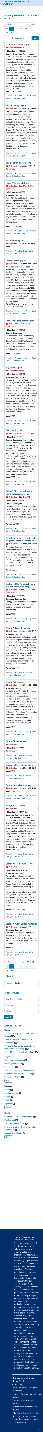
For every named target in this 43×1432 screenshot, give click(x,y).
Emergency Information (23, 1400)
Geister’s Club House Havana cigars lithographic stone (19, 492)
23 (28, 24)
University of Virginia (14, 1077)
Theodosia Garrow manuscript (20, 320)
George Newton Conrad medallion (21, 923)
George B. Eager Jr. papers (18, 628)
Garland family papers (16, 105)
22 (23, 24)
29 (26, 29)
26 (11, 29)
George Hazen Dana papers (18, 785)
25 (7, 29)
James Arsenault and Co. (16, 1123)
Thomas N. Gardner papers (18, 44)
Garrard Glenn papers (16, 240)
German (8, 1097)
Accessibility (17, 1384)
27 (16, 29)
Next (13, 33)
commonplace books (14, 1064)
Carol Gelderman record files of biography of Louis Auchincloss (20, 539)
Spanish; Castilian (12, 1093)
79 (7, 33)
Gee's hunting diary (15, 430)
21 (19, 24)
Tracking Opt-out (19, 1422)
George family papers (15, 682)
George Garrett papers (16, 260)
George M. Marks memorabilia (20, 863)
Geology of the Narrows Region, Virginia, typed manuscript (20, 585)
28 (21, 29)
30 (30, 29)
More (8, 1081)
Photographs (11, 1067)
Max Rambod (11, 1120)
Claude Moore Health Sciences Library (21, 1052)
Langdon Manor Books (14, 1133)
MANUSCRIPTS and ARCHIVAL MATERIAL (17, 3)
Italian (8, 1100)
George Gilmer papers (16, 741)
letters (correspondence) (15, 1060)
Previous (10, 24)
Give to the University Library (25, 1419)
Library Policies (19, 1381)
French (8, 1090)
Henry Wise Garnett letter (17, 183)
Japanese (9, 1104)
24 (33, 24)
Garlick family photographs (18, 162)
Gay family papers (14, 367)
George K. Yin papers (15, 805)
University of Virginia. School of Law (20, 1116)
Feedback (16, 1403)
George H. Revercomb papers (19, 765)
